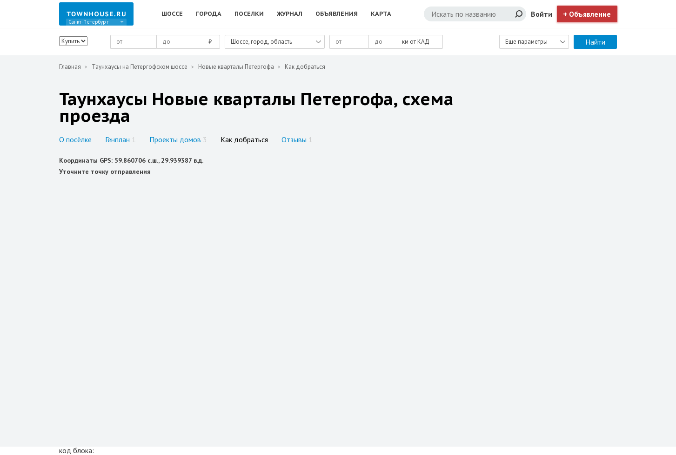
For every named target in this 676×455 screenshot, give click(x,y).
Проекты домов (178, 139)
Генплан (120, 139)
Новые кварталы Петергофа (236, 67)
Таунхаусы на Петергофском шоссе (139, 67)
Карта (381, 14)
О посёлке (75, 139)
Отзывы (297, 139)
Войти (541, 14)
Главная (70, 67)
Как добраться (244, 139)
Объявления (336, 14)
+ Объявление (587, 14)
